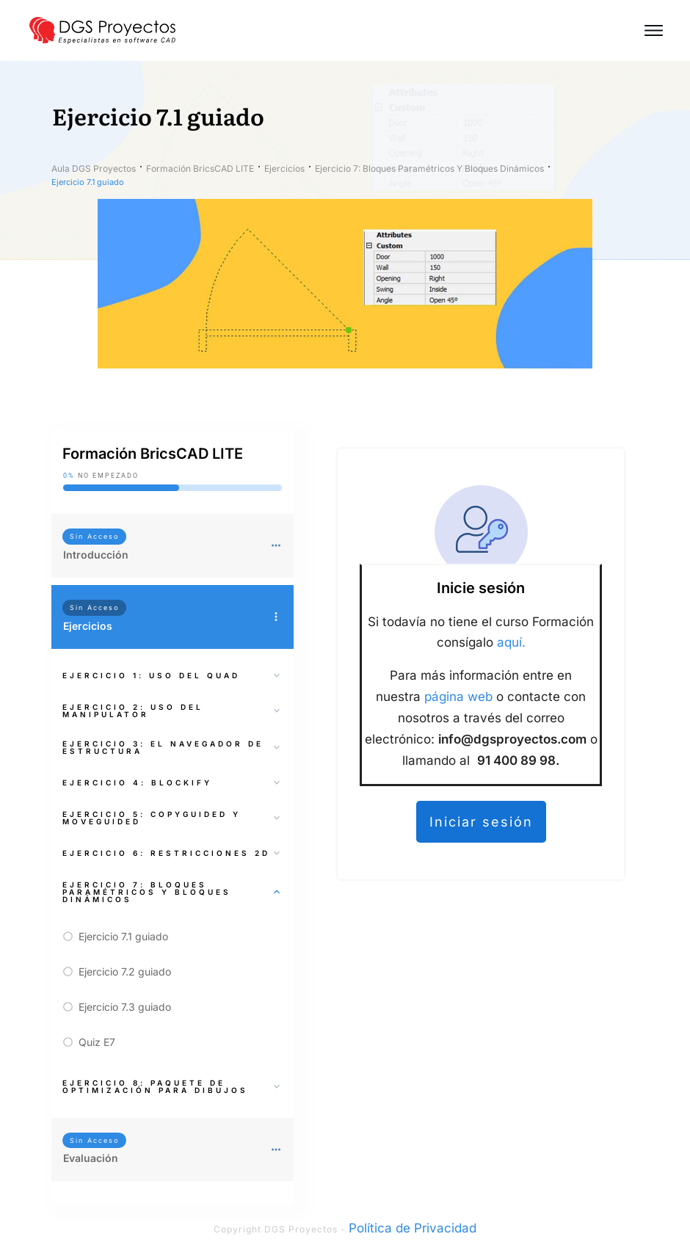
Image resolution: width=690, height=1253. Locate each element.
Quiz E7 (97, 1042)
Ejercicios (87, 626)
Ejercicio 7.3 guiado (125, 1006)
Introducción (95, 554)
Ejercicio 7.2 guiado (125, 971)
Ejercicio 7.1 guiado (123, 936)
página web (458, 696)
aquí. (511, 642)
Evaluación (90, 1158)
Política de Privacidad (412, 1228)
